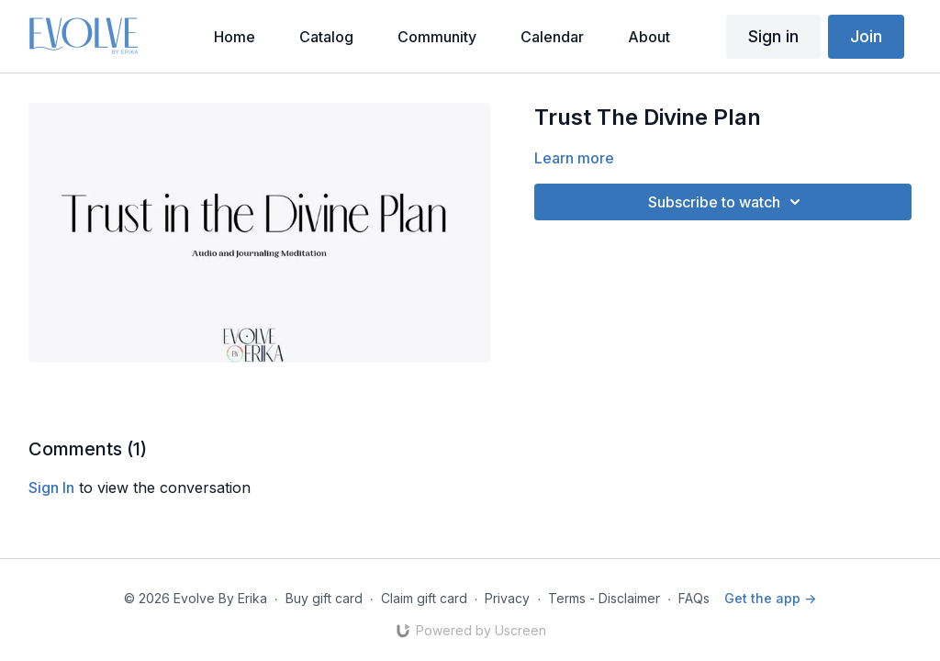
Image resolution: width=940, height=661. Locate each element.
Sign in (773, 36)
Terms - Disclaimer (604, 598)
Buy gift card (324, 598)
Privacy (507, 598)
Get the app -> (770, 598)
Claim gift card (424, 598)
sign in (51, 487)
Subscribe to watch (727, 202)
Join (866, 36)
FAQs (694, 598)
